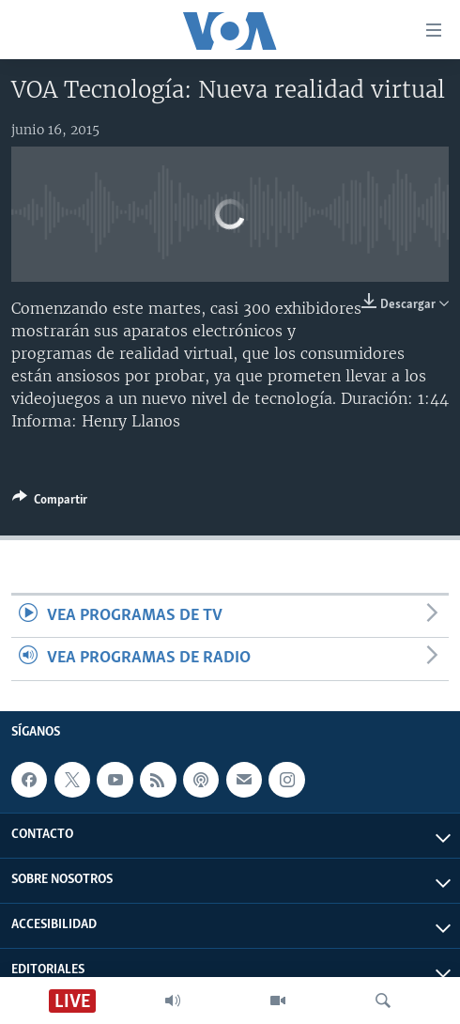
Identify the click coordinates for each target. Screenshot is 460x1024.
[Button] (49, 502)
